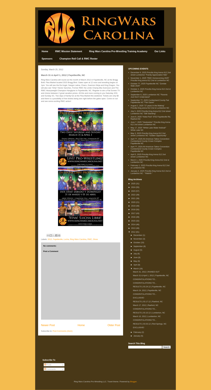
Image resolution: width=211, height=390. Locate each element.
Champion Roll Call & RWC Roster (78, 58)
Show (95, 239)
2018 (133, 209)
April (135, 265)
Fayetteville (58, 239)
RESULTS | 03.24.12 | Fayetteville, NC (149, 287)
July (135, 254)
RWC (89, 239)
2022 (133, 195)
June (135, 257)
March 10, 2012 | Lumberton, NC (147, 316)
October (137, 242)
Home (45, 51)
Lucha (66, 239)
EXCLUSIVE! (138, 298)
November (138, 239)
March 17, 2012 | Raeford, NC (145, 305)
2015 (133, 221)
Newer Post (48, 325)
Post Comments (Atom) (63, 331)
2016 (133, 217)
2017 (133, 213)
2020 (133, 202)
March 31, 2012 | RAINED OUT (146, 272)
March (136, 268)
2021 (133, 198)
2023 (133, 191)
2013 (133, 228)
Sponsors (47, 58)
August (136, 250)
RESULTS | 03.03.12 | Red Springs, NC (149, 324)
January (137, 336)
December (138, 235)
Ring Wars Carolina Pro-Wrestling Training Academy (118, 51)
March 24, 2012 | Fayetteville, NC (147, 290)
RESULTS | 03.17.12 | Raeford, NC (148, 301)
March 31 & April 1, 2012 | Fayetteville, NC (151, 275)
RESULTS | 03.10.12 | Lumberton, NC (149, 313)
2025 (133, 183)
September (138, 246)
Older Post (114, 325)
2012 (50, 239)
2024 (133, 187)
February (137, 332)
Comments (50, 369)
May (135, 261)
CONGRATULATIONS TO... (144, 279)
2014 (133, 224)
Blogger (133, 381)
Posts (47, 365)
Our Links (159, 51)
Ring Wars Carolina (78, 239)
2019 (133, 206)
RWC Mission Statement (68, 51)
